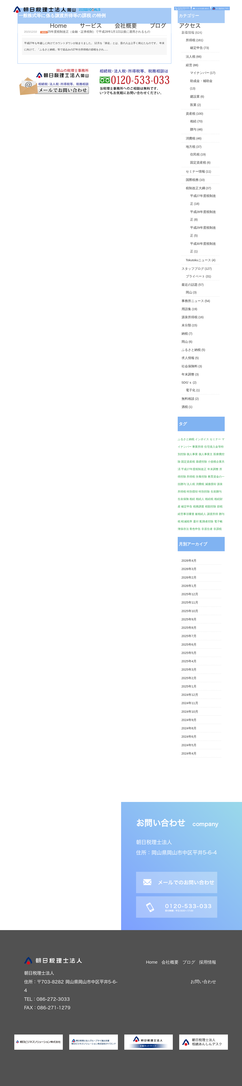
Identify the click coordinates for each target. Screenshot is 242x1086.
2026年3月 (189, 569)
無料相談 (188, 398)
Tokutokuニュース (198, 260)
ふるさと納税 (191, 350)
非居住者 (207, 529)
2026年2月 (189, 577)
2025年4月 (189, 661)
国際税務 (192, 180)
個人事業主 (206, 454)
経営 (189, 65)
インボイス (202, 439)
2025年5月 (189, 653)
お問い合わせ (203, 981)
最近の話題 (190, 284)
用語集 (186, 309)
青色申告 (195, 529)
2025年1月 (189, 686)
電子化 (190, 390)
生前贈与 (216, 491)
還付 (196, 521)
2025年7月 (189, 636)
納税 (185, 333)
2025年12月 (190, 594)
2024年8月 (189, 728)
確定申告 (196, 48)
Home (58, 25)
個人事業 (192, 454)
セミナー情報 (195, 171)
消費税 (190, 138)
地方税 (190, 146)
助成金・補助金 (201, 81)
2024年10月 (190, 711)
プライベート (195, 276)
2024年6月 (189, 736)
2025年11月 (190, 602)
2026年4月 (189, 560)
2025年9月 (189, 619)
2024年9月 (189, 720)
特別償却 (192, 491)
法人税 (190, 56)
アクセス (190, 25)
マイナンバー (199, 73)
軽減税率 (186, 521)
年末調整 (188, 374)
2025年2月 (189, 678)
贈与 (193, 129)
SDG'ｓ (187, 382)
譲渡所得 (212, 514)
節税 (220, 506)
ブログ (158, 25)
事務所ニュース (193, 301)
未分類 (186, 325)
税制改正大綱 (195, 188)
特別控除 (204, 491)
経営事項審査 (186, 514)
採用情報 (207, 962)
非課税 (217, 529)
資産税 (190, 113)
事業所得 (197, 446)
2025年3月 (189, 669)
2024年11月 (190, 703)
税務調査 (198, 506)
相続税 (209, 499)
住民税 (195, 154)
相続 (193, 121)
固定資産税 (198, 162)
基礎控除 (201, 461)
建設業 (195, 96)
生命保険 (183, 499)
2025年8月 (189, 627)
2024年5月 (189, 745)
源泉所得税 (190, 317)
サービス (91, 25)
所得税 (190, 40)
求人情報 (188, 358)
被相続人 (200, 514)
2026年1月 (189, 586)
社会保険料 (190, 366)
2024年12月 (190, 694)
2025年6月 (189, 644)
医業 (193, 105)
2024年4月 (189, 753)
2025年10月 (190, 611)
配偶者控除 (206, 521)
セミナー (215, 439)
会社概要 (126, 25)
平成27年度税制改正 (194, 469)
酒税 (185, 407)
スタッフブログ (193, 268)
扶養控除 (201, 476)
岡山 (189, 292)
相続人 (200, 499)
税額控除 (210, 506)
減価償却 (210, 484)
